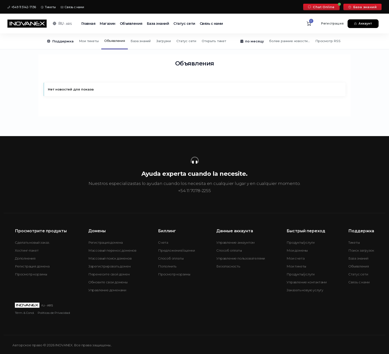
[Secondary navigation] (194, 41)
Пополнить (167, 266)
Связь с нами (72, 7)
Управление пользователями (240, 258)
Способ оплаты (170, 258)
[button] (62, 23)
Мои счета (295, 258)
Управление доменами (107, 290)
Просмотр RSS (328, 41)
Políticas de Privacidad (54, 313)
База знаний (362, 7)
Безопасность (228, 266)
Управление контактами (307, 282)
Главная (88, 23)
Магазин (107, 23)
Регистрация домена (32, 266)
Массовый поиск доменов (110, 258)
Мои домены (297, 250)
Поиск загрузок (361, 250)
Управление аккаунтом (235, 242)
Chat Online (321, 7)
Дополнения (25, 258)
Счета (163, 242)
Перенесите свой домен (109, 274)
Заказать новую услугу (305, 290)
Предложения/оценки (176, 250)
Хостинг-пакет (26, 250)
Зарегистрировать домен (109, 266)
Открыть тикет (214, 41)
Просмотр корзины (31, 274)
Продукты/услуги (301, 242)
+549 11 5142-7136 (21, 7)
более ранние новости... (289, 41)
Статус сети (184, 23)
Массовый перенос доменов (112, 250)
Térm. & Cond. (24, 313)
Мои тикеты (88, 41)
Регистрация (332, 23)
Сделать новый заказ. (32, 242)
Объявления (131, 23)
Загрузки (163, 41)
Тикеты (48, 7)
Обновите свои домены (108, 282)
